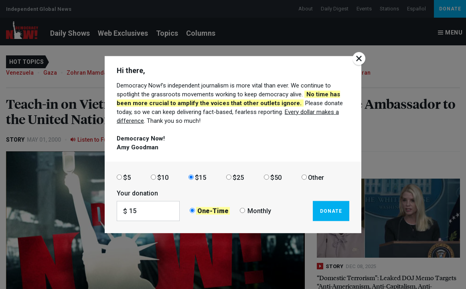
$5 (127, 177)
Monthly (259, 211)
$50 (276, 177)
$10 (162, 177)
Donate (331, 211)
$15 (200, 177)
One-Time (213, 211)
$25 (238, 177)
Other (316, 177)
